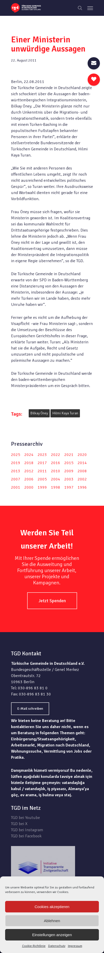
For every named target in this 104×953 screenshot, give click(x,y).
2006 (29, 479)
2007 (15, 479)
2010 (55, 471)
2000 (29, 487)
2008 (82, 471)
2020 (82, 454)
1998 (55, 487)
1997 (69, 487)
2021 (69, 454)
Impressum (75, 946)
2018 (29, 462)
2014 (82, 462)
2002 (82, 479)
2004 (55, 479)
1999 (42, 487)
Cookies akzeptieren (52, 906)
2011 (42, 471)
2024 (29, 454)
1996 (82, 487)
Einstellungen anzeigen (52, 935)
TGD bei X (19, 823)
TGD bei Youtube (25, 817)
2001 (15, 487)
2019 (15, 462)
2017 (42, 462)
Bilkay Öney (39, 413)
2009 (69, 471)
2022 (55, 454)
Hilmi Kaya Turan (65, 413)
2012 (29, 471)
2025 (15, 454)
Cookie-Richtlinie (34, 946)
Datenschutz (56, 946)
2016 (55, 462)
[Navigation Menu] (90, 7)
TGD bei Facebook (26, 836)
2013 (15, 471)
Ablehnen (52, 921)
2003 (69, 479)
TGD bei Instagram (27, 830)
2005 (42, 479)
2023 (42, 454)
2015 (69, 462)
